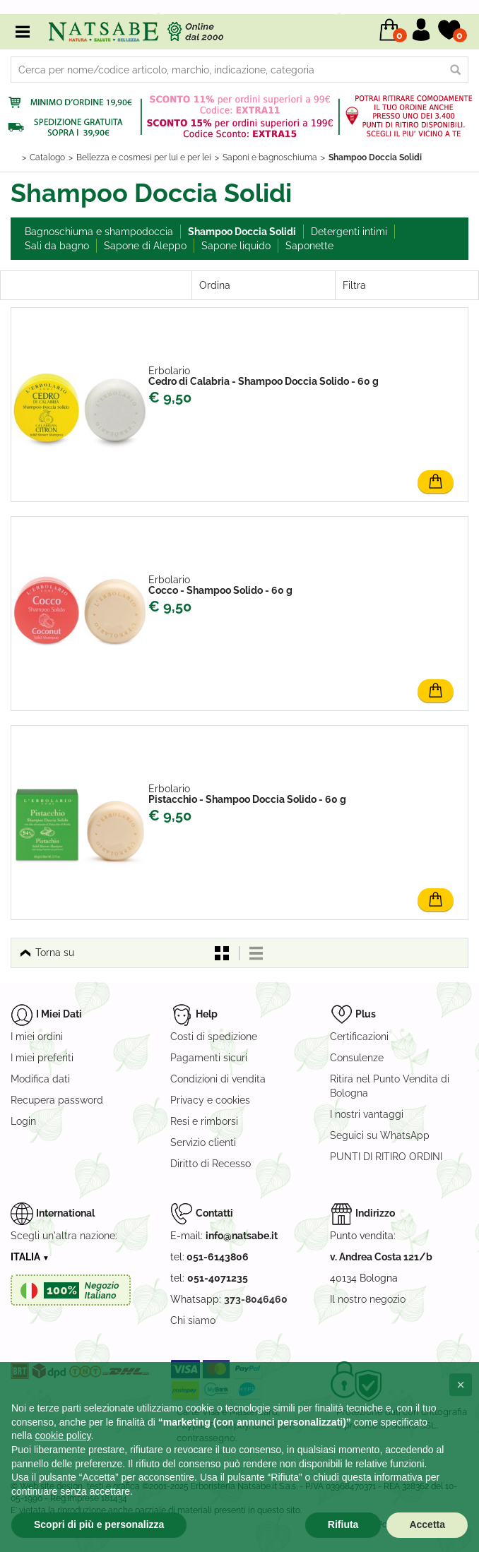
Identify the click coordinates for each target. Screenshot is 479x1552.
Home (12, 157)
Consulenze (357, 1057)
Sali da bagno (57, 245)
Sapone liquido (236, 245)
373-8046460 (256, 1299)
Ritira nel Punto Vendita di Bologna (389, 1086)
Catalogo (47, 157)
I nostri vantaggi (366, 1114)
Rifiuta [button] (343, 1524)
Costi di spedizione (213, 1036)
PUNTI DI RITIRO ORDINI (386, 1156)
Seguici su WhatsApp (380, 1135)
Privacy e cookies (210, 1100)
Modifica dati (40, 1079)
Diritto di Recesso (210, 1163)
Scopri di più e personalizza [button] (99, 1524)
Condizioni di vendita (218, 1079)
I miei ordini (37, 1036)
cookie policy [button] (62, 1435)
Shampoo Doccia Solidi (375, 157)
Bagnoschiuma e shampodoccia (99, 231)
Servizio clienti (203, 1142)
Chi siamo (192, 1320)
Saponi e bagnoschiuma (270, 157)
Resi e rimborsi (204, 1121)
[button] (460, 1384)
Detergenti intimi (349, 231)
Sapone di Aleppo (145, 245)
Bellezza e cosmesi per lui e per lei (143, 157)
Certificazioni (359, 1036)
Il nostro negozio (368, 1299)
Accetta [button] (427, 1524)
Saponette (309, 245)
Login (23, 1121)
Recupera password (57, 1100)
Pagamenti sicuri (208, 1057)
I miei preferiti (42, 1057)
